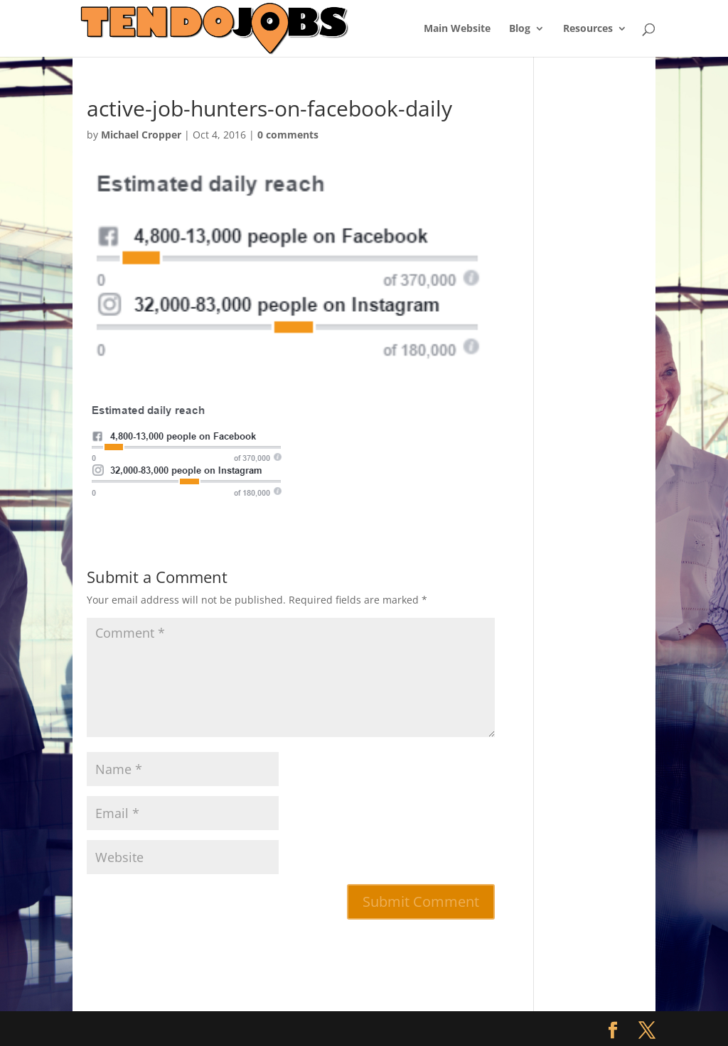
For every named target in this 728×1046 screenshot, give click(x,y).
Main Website (457, 29)
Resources (588, 29)
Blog (519, 29)
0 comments (287, 134)
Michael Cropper (141, 134)
